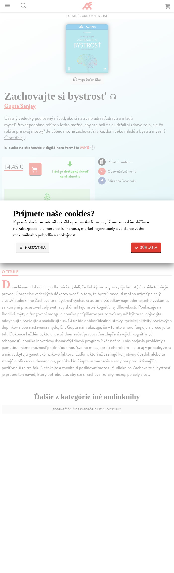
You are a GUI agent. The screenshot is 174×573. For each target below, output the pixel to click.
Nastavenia (32, 247)
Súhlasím (146, 247)
